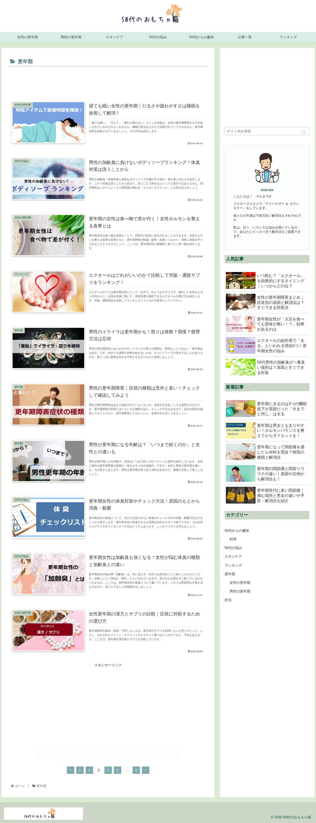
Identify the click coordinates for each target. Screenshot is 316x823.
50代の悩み (233, 548)
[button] (304, 132)
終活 (228, 600)
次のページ (108, 754)
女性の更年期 (240, 583)
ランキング (233, 565)
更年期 (230, 574)
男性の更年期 (240, 591)
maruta (267, 190)
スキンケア (233, 556)
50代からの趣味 (237, 530)
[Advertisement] (108, 82)
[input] (267, 131)
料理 (233, 539)
